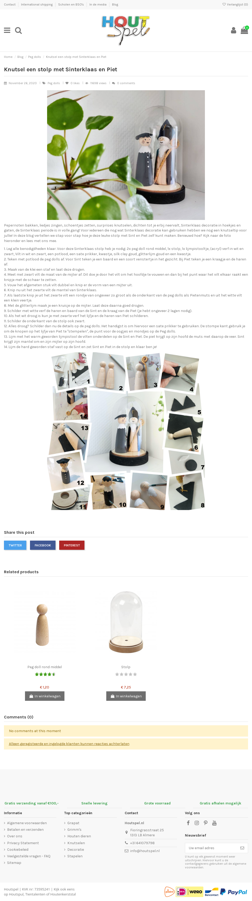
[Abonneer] (242, 848)
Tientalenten (35, 894)
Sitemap (14, 862)
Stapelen (75, 856)
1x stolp (174, 248)
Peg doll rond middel (44, 667)
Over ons (14, 836)
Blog (115, 4)
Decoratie (75, 849)
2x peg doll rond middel (146, 248)
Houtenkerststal (63, 894)
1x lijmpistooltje (195, 248)
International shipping (37, 4)
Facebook (43, 545)
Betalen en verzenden (25, 829)
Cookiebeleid (17, 849)
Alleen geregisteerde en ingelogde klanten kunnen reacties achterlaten (69, 744)
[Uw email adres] (211, 848)
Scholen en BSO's (71, 4)
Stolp (125, 667)
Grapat (73, 823)
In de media (98, 4)
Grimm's (74, 829)
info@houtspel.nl (145, 851)
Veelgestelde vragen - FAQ (29, 856)
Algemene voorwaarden (27, 823)
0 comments (126, 83)
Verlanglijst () (235, 4)
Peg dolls (54, 83)
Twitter (15, 545)
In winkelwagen (45, 696)
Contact (10, 4)
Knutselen (76, 843)
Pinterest (72, 545)
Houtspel (11, 889)
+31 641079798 (142, 843)
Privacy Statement (23, 843)
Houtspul (16, 894)
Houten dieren (79, 836)
